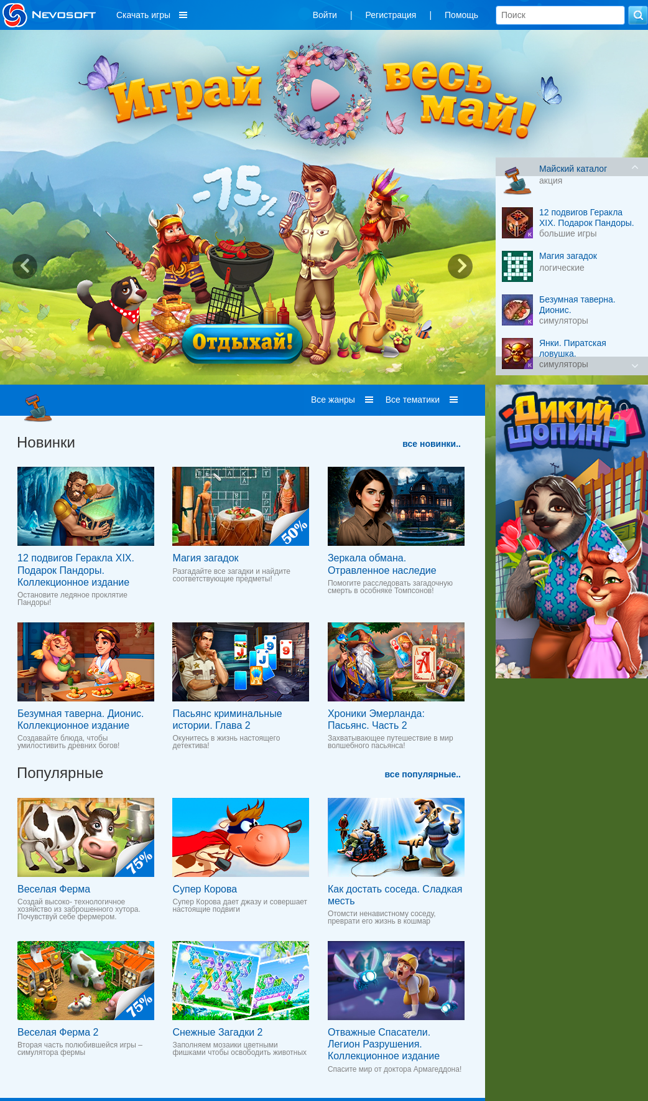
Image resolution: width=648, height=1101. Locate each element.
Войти (325, 15)
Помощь (461, 15)
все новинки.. (431, 444)
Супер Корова (204, 889)
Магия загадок (205, 558)
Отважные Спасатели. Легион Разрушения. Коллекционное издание (384, 1044)
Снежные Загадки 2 (217, 1032)
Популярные (60, 772)
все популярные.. (423, 774)
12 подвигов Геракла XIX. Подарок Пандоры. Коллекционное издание (75, 570)
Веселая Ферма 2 (57, 1032)
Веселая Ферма (53, 889)
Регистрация (391, 15)
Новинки (46, 442)
